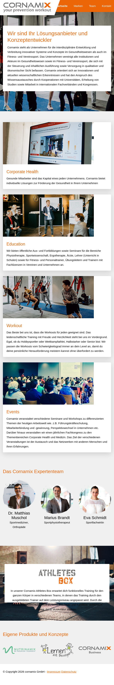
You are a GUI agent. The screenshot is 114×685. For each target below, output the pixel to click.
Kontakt (106, 5)
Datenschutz (68, 671)
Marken (78, 5)
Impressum (53, 671)
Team (92, 5)
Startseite (61, 5)
